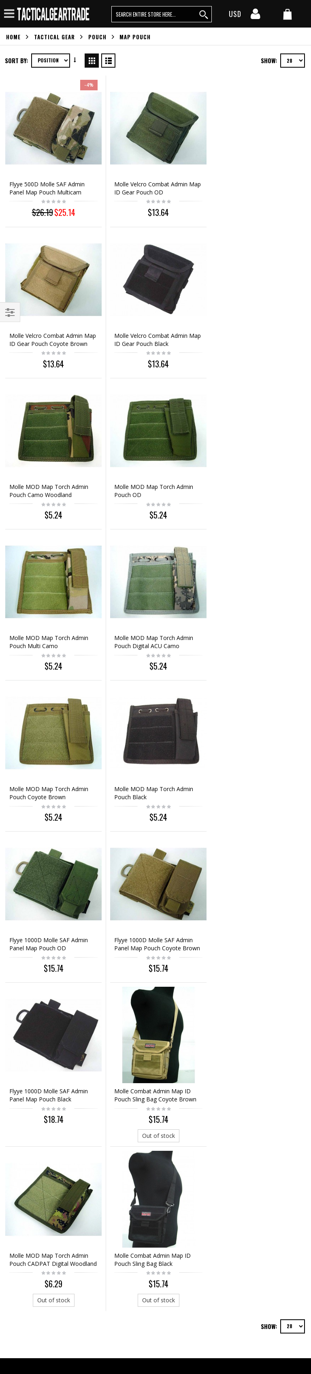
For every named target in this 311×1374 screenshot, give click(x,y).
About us (18, 1078)
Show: (269, 60)
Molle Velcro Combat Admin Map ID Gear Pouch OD (148, 186)
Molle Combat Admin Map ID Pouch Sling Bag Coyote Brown (153, 782)
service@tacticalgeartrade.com (56, 1168)
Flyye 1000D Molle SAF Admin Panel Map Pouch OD (151, 633)
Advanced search (28, 1133)
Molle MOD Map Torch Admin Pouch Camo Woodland (151, 335)
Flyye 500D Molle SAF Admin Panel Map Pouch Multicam (47, 186)
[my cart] (287, 14)
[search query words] (161, 14)
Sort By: (16, 60)
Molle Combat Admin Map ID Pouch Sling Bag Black (47, 944)
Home (13, 37)
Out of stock (154, 822)
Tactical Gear (54, 37)
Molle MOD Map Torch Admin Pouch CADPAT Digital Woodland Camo (254, 786)
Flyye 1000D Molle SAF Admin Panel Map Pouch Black (48, 782)
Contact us (20, 1092)
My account (21, 1105)
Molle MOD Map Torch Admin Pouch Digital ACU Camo (151, 484)
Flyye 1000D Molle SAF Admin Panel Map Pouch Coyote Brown (257, 633)
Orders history (24, 1119)
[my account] (255, 16)
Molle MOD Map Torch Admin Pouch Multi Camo (48, 484)
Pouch (97, 37)
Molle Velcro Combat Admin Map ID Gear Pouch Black (46, 335)
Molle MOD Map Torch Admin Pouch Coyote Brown (254, 484)
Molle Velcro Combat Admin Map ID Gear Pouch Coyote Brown (251, 190)
